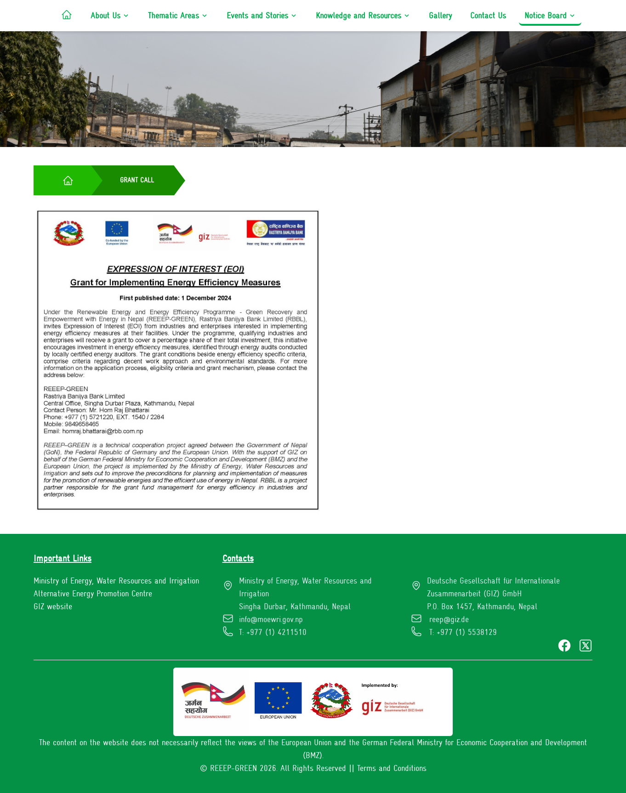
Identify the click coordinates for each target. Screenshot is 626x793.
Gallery (440, 15)
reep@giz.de (449, 619)
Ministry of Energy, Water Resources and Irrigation (116, 580)
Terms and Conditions (392, 768)
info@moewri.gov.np (271, 619)
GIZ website (53, 606)
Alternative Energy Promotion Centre (93, 593)
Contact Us (488, 15)
